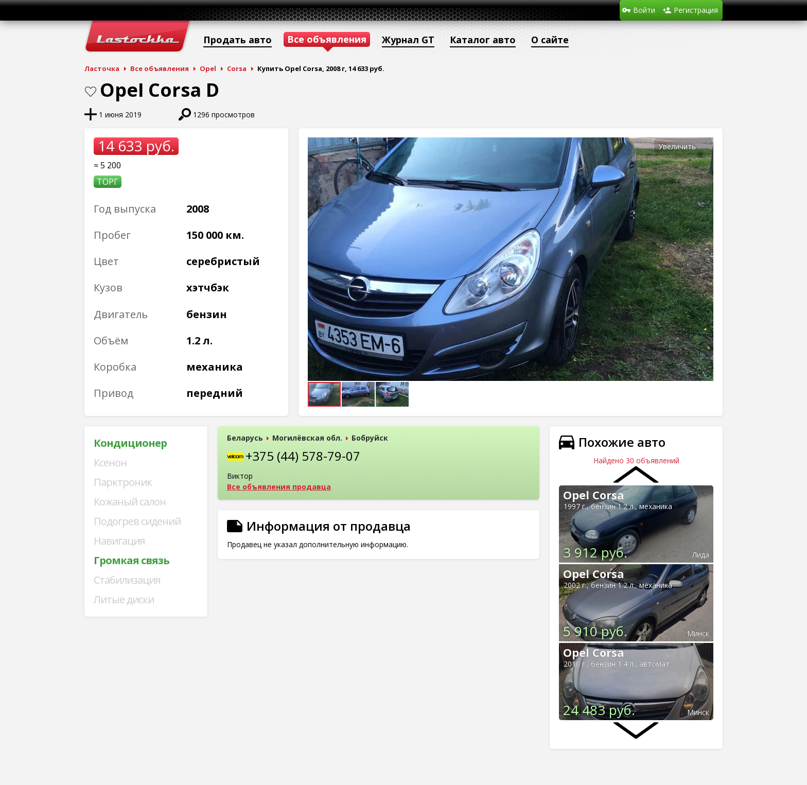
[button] (704, 146)
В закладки (90, 91)
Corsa (237, 68)
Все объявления (159, 68)
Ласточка (101, 68)
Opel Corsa (593, 494)
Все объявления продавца (279, 487)
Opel (208, 68)
